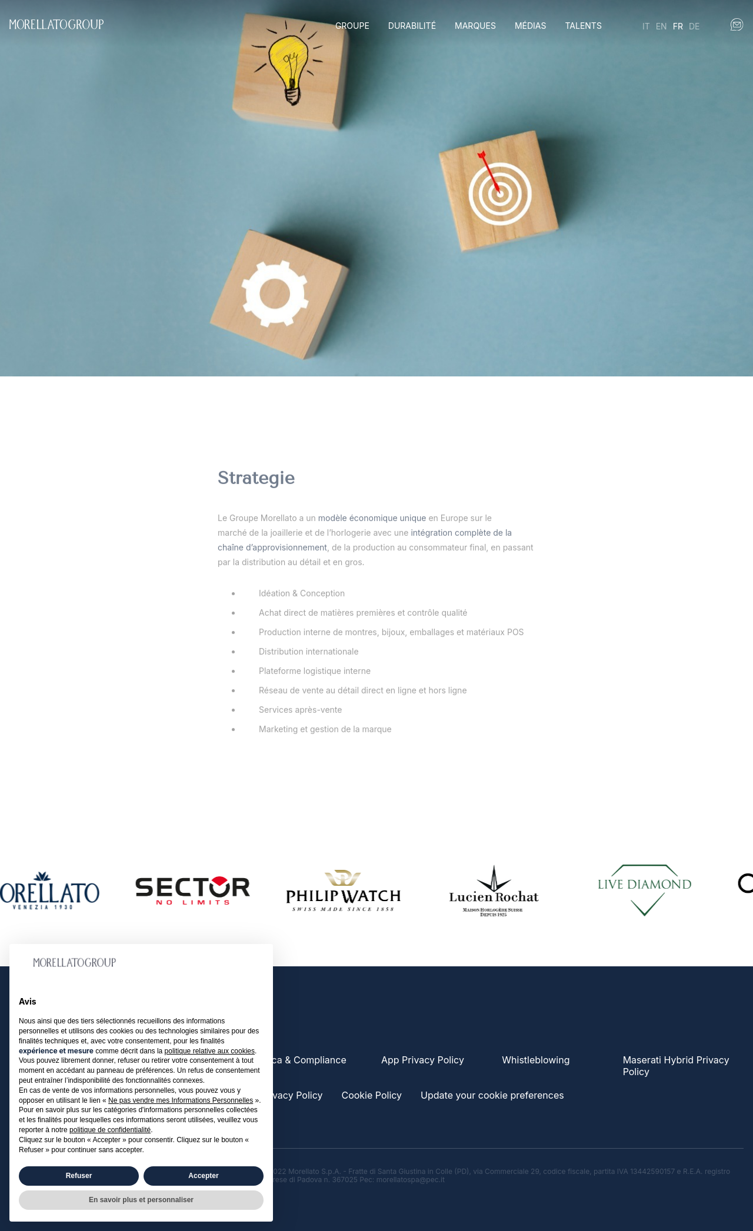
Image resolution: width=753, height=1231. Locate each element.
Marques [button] (475, 26)
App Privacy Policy (422, 1060)
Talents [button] (583, 26)
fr (678, 26)
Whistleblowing (535, 1060)
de (694, 26)
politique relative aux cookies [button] (210, 1051)
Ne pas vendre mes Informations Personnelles (180, 1100)
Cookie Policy (371, 1095)
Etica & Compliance (303, 1060)
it (646, 26)
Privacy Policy (292, 1095)
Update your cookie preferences (492, 1095)
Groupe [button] (352, 26)
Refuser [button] (79, 1176)
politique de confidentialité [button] (110, 1130)
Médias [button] (531, 26)
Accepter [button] (203, 1176)
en (661, 26)
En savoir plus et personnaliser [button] (141, 1200)
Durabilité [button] (412, 26)
